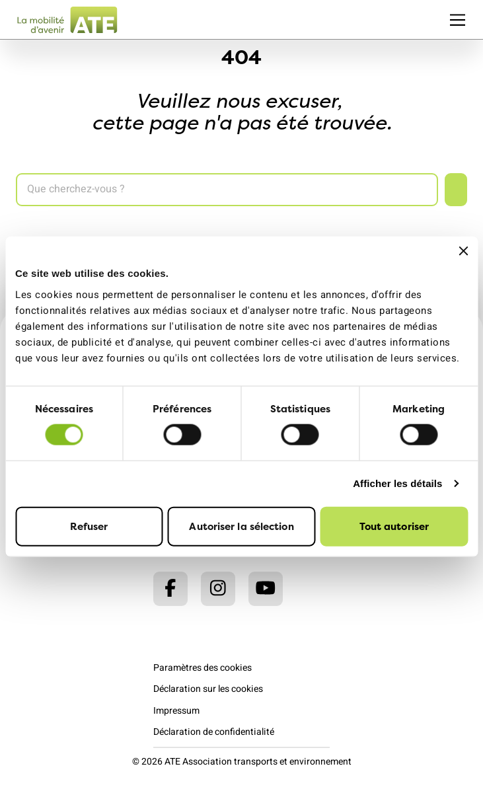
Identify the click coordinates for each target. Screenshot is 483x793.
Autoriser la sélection (241, 526)
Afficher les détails (397, 483)
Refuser (89, 526)
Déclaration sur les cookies (208, 689)
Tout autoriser (394, 526)
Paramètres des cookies (202, 668)
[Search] (227, 189)
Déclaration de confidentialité (213, 732)
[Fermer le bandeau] (463, 251)
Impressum (176, 711)
